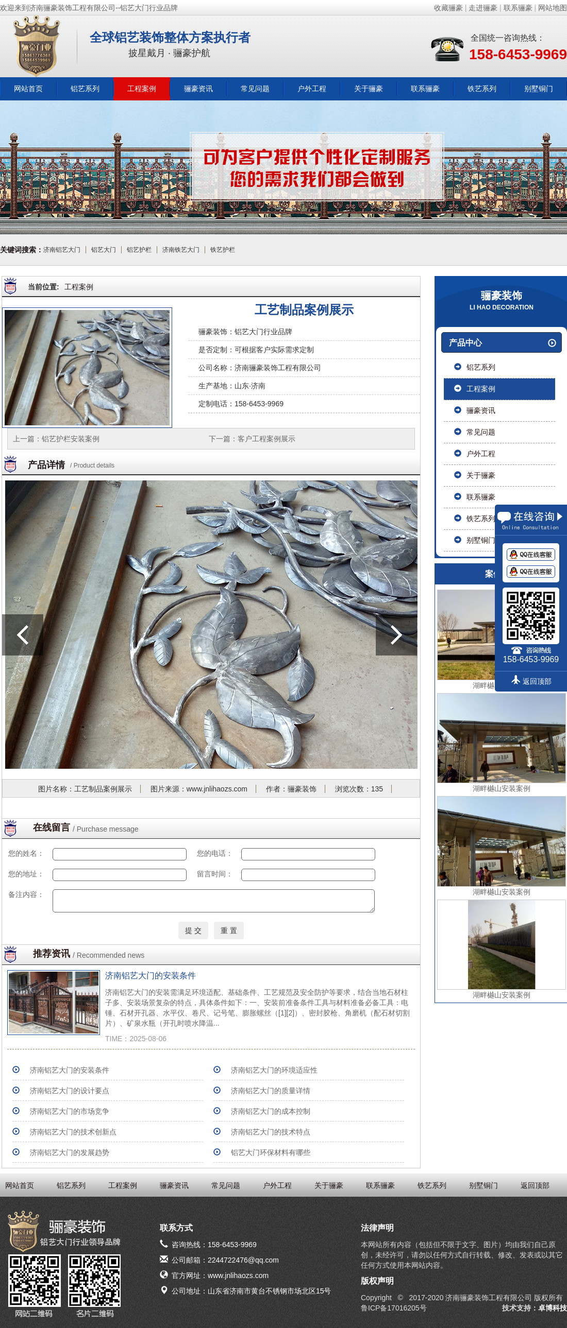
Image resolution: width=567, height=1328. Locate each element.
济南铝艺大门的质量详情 (270, 1090)
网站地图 (552, 8)
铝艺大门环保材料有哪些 (270, 1152)
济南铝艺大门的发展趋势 (69, 1152)
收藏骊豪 (448, 8)
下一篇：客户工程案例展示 (252, 439)
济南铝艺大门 (61, 249)
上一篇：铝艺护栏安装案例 (56, 439)
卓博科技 (552, 1308)
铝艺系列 (85, 88)
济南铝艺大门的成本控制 (270, 1111)
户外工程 (311, 88)
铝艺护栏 (139, 249)
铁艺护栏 (222, 249)
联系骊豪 (518, 8)
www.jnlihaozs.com (217, 789)
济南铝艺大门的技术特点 (270, 1132)
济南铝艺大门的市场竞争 (69, 1111)
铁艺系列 (482, 88)
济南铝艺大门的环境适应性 (274, 1070)
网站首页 (28, 88)
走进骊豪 (483, 8)
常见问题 (255, 88)
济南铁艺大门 (180, 249)
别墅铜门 (538, 88)
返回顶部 (535, 1185)
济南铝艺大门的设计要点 (69, 1090)
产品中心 (502, 343)
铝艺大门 (103, 249)
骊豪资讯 (198, 88)
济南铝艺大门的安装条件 (150, 975)
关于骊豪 (368, 88)
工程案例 (141, 88)
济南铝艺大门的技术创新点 (73, 1132)
